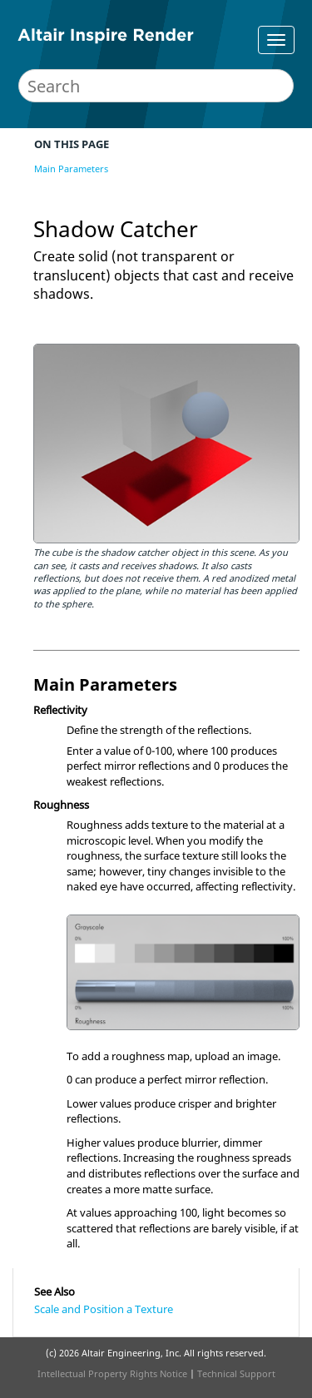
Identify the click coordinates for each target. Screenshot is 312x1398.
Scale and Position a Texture (103, 1308)
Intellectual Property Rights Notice (112, 1373)
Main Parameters (71, 168)
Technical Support (236, 1373)
